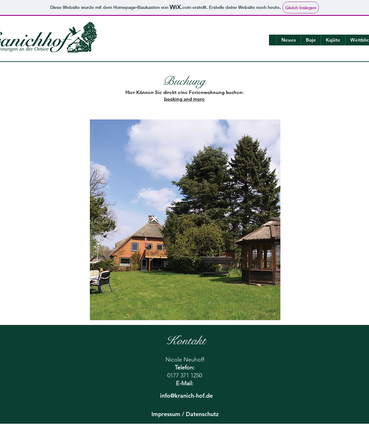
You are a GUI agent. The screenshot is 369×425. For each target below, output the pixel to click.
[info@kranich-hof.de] (186, 395)
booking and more (184, 99)
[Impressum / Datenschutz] (185, 414)
